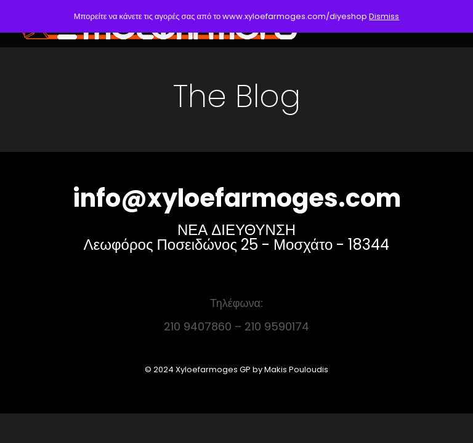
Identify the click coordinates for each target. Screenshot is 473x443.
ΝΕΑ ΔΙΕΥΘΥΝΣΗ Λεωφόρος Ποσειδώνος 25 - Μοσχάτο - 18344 (237, 237)
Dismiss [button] (384, 16)
